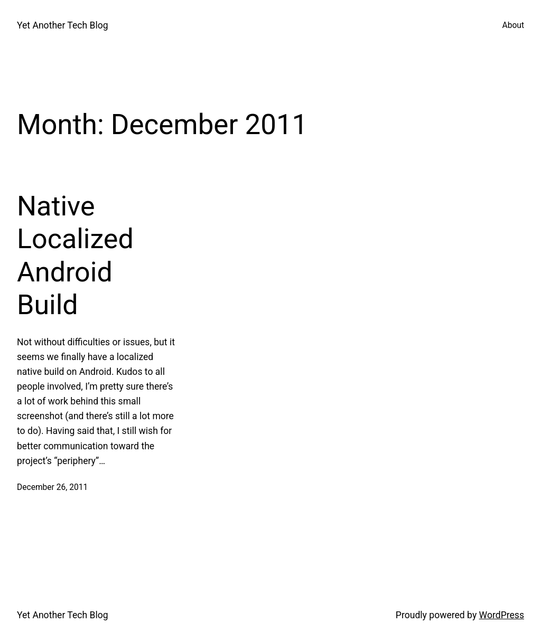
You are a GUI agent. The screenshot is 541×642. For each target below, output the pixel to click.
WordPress (501, 615)
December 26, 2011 (52, 487)
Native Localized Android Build (75, 255)
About (513, 25)
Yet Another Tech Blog (62, 25)
